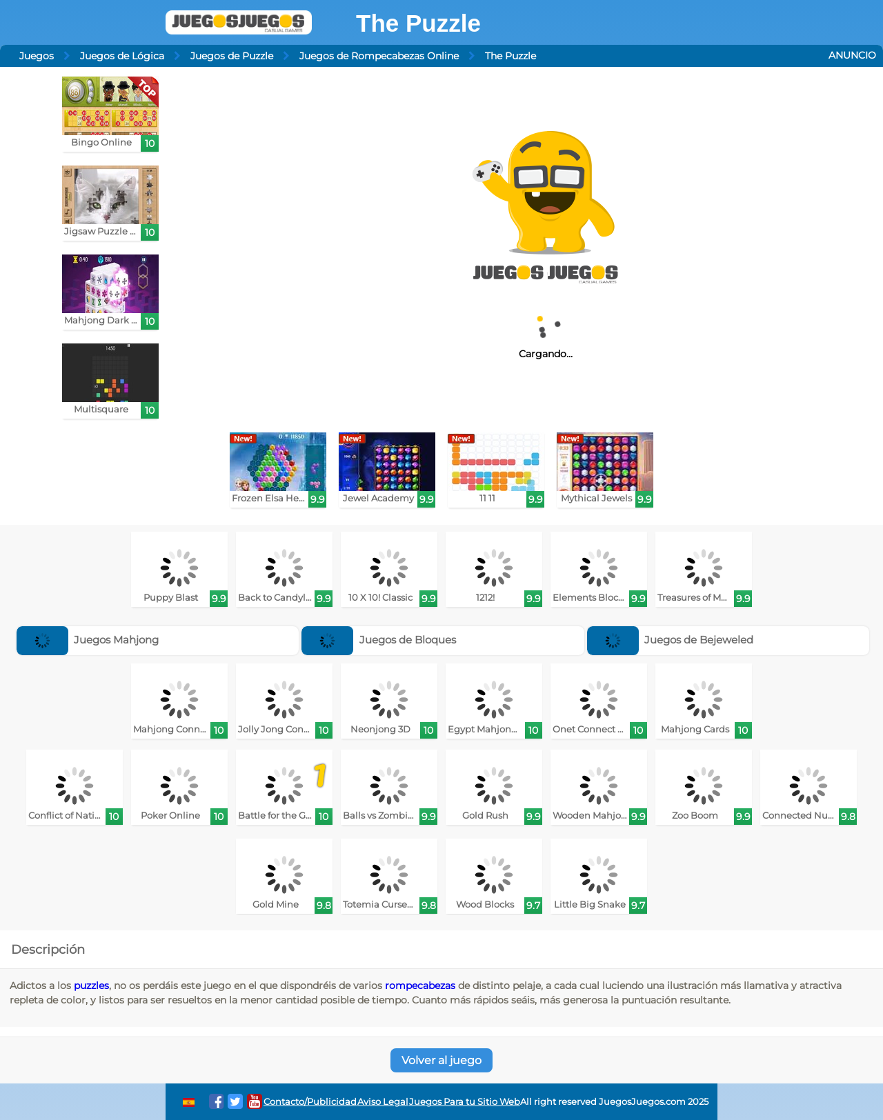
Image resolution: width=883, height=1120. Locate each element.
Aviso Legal (382, 1102)
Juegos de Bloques (378, 639)
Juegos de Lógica (122, 56)
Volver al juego (441, 1060)
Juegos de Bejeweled (670, 639)
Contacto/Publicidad (310, 1102)
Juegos (36, 56)
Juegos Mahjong (88, 639)
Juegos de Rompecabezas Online (379, 56)
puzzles (91, 985)
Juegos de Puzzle (231, 56)
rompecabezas (420, 985)
